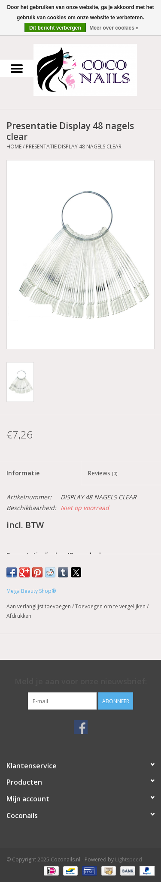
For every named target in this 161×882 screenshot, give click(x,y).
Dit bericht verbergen (55, 28)
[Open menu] (16, 68)
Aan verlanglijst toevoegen (39, 606)
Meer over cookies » (114, 28)
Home (13, 146)
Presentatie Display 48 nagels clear (74, 146)
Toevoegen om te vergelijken (111, 606)
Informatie (22, 473)
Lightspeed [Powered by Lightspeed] (128, 859)
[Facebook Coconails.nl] (81, 727)
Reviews (102, 473)
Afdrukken (18, 615)
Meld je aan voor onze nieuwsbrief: (81, 681)
